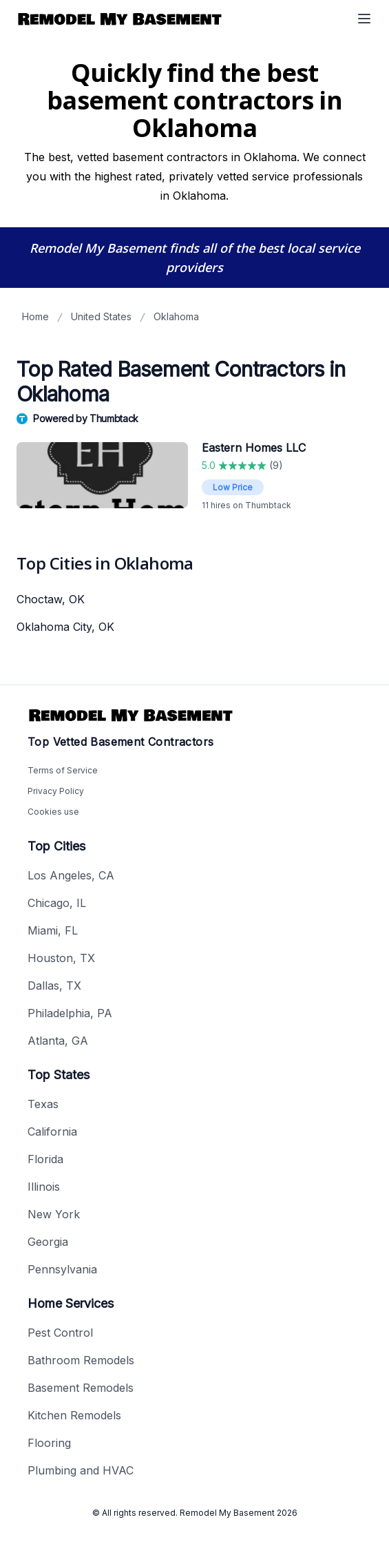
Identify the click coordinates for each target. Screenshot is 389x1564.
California (52, 1131)
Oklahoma (176, 316)
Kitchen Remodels (74, 1415)
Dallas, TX (54, 985)
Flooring (49, 1443)
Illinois (44, 1186)
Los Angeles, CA (71, 875)
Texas (43, 1104)
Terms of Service (63, 770)
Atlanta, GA (58, 1040)
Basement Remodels (81, 1388)
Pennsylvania (62, 1269)
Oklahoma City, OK (65, 627)
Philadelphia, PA (70, 1013)
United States (101, 316)
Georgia (48, 1242)
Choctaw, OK (51, 599)
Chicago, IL (57, 903)
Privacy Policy (56, 791)
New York (54, 1214)
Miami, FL (53, 930)
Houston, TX (61, 958)
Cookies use (53, 811)
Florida (45, 1159)
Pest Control (60, 1332)
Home (35, 316)
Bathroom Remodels (81, 1360)
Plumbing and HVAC (81, 1470)
